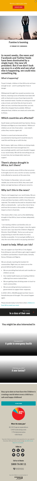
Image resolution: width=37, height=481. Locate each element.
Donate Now (18, 7)
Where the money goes (18, 423)
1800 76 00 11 (18, 464)
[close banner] (36, 1)
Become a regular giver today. (18, 3)
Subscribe (18, 403)
